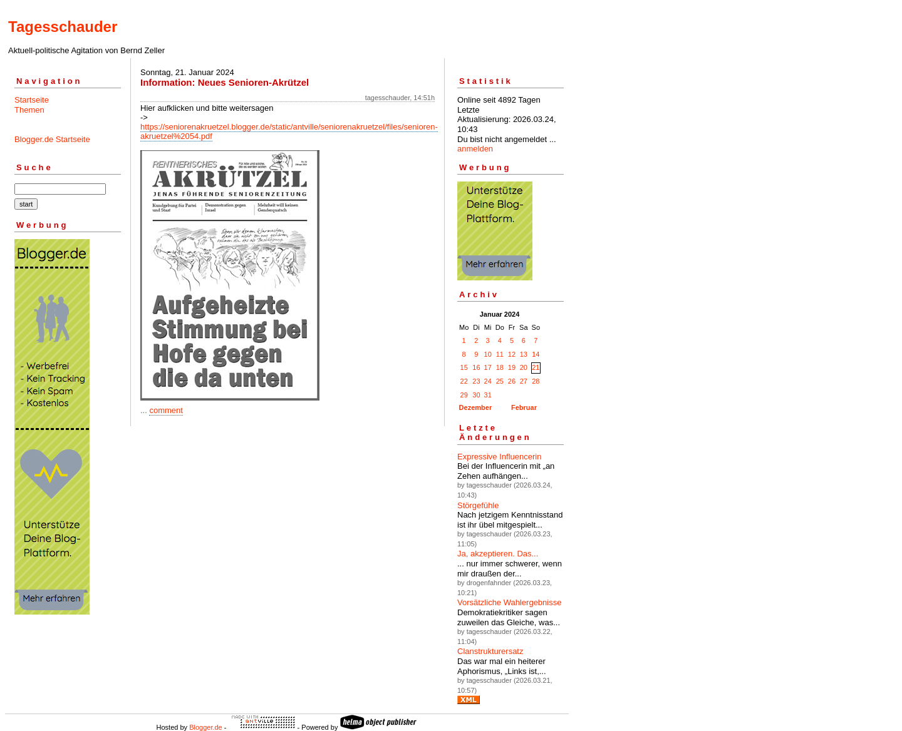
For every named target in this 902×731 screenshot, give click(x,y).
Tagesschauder (62, 26)
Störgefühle (478, 505)
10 (488, 354)
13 (523, 354)
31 (488, 395)
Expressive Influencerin (499, 456)
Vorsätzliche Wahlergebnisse (509, 602)
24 (488, 381)
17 (488, 367)
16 (476, 367)
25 (500, 381)
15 (464, 367)
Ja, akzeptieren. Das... (497, 553)
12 (512, 354)
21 (535, 367)
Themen (29, 110)
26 (512, 381)
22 (464, 381)
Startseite (31, 100)
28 (535, 381)
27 (523, 381)
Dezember (475, 407)
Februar (524, 407)
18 (500, 367)
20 (523, 367)
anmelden (475, 148)
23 (476, 381)
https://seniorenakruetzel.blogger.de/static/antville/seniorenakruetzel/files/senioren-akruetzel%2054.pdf (289, 131)
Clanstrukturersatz (490, 651)
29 (464, 395)
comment (165, 410)
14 (535, 354)
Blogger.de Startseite (52, 139)
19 (512, 367)
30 (476, 395)
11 (500, 354)
